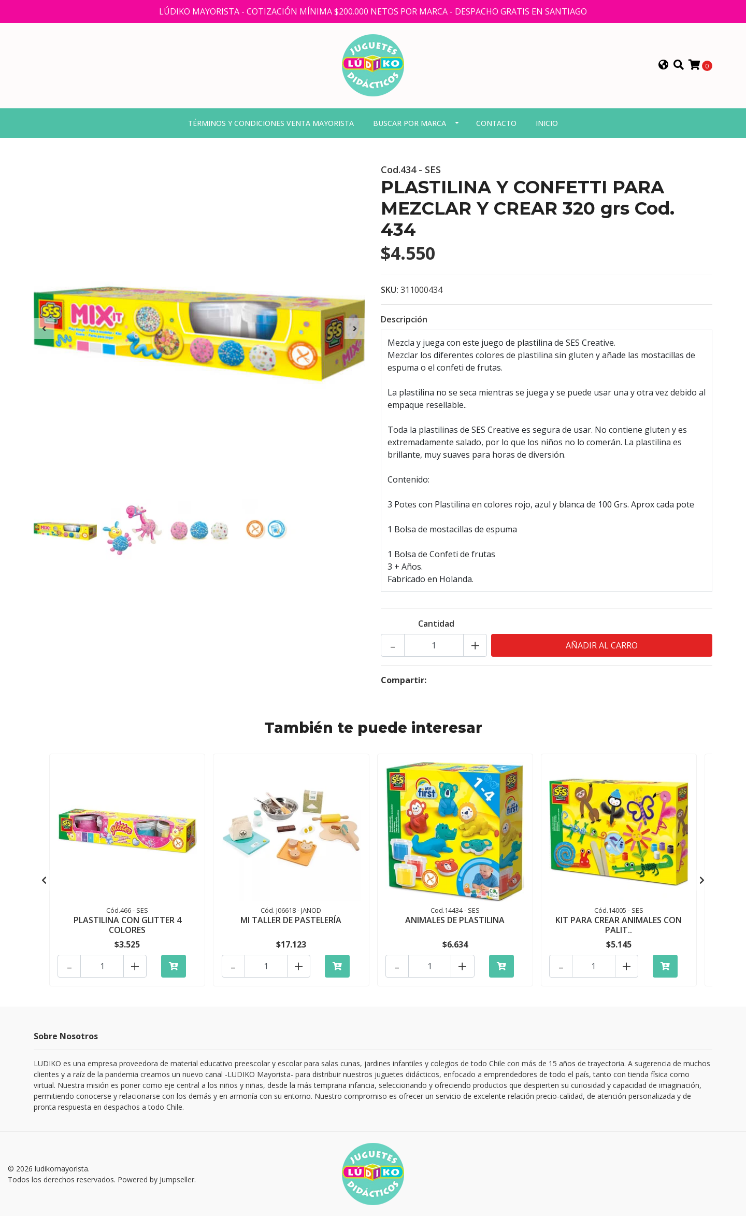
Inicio (547, 125)
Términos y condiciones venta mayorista (271, 125)
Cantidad (436, 625)
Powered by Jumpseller (156, 1179)
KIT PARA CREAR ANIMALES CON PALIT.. (618, 926)
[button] (663, 66)
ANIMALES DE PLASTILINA (455, 921)
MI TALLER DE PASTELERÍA (290, 921)
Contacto (496, 125)
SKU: (389, 292)
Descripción (404, 321)
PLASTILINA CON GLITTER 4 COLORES (127, 926)
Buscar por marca (409, 125)
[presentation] (44, 330)
